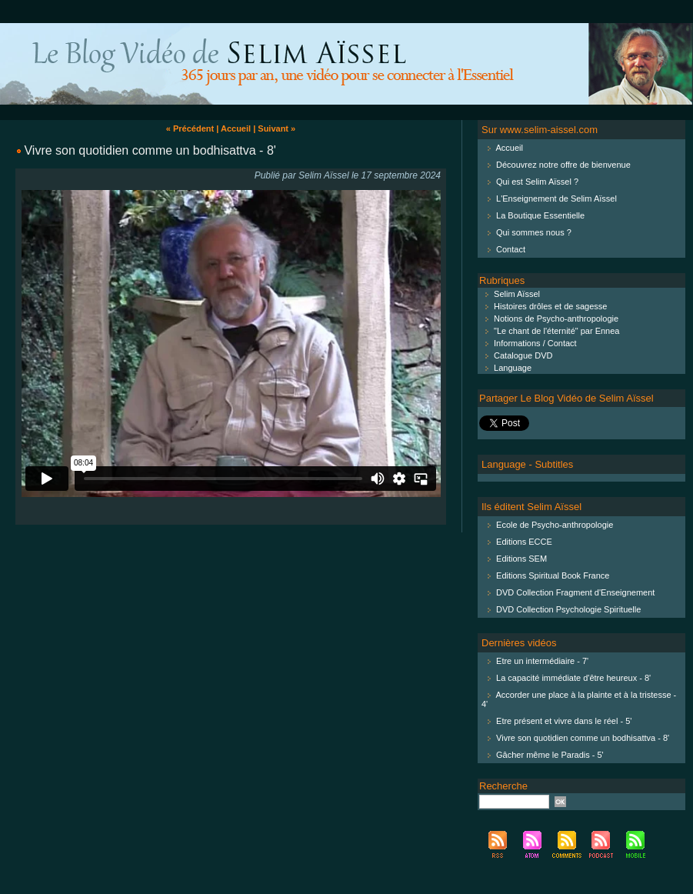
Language (505, 367)
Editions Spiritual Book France (552, 575)
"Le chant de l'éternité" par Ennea (549, 330)
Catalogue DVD (516, 355)
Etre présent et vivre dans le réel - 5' (563, 721)
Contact (510, 249)
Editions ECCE (524, 541)
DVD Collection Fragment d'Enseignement (575, 592)
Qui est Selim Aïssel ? (537, 181)
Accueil (236, 128)
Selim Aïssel (509, 294)
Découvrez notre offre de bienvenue (563, 164)
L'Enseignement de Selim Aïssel (556, 198)
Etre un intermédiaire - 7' (542, 660)
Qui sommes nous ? (533, 232)
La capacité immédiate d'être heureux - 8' (573, 677)
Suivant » (276, 128)
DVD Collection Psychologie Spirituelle (568, 609)
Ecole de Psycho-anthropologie (554, 524)
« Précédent (190, 128)
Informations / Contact (528, 343)
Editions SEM (521, 558)
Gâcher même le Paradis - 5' (550, 754)
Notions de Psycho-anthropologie (548, 318)
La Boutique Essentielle (540, 215)
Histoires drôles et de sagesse (543, 306)
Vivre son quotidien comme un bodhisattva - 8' (149, 150)
